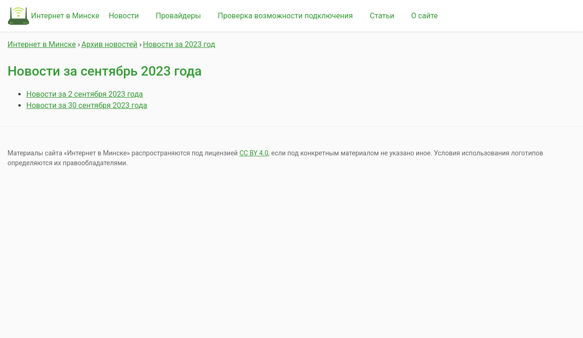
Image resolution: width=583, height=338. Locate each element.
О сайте (424, 15)
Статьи (382, 15)
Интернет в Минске (65, 15)
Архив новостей (109, 44)
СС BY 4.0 (254, 153)
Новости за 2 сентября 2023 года (84, 94)
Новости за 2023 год (179, 44)
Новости (124, 15)
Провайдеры (178, 15)
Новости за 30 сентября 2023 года (86, 105)
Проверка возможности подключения (285, 15)
